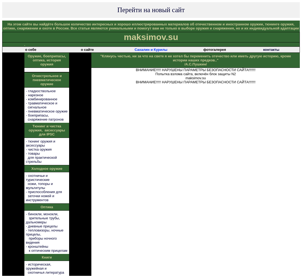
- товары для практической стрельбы (41, 157)
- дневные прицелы (41, 226)
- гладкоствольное (41, 91)
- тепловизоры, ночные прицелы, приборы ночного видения (44, 236)
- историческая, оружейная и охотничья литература (45, 268)
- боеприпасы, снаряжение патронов (44, 117)
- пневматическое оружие (47, 111)
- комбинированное (41, 99)
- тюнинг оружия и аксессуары (40, 143)
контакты (271, 50)
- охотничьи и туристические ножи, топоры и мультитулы (39, 182)
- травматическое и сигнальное (41, 105)
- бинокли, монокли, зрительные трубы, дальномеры (43, 218)
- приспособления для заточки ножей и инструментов (44, 196)
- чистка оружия (39, 149)
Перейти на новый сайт (151, 10)
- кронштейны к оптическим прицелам (46, 248)
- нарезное (34, 95)
